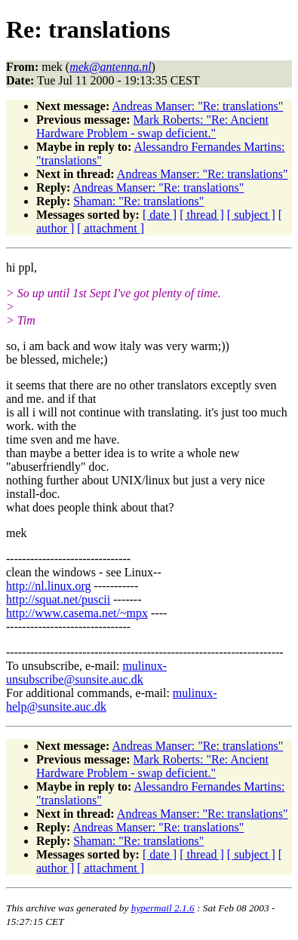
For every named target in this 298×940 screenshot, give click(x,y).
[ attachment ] (110, 228)
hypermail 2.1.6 (163, 908)
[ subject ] (251, 214)
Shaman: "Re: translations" (138, 201)
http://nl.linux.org (48, 585)
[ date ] (160, 214)
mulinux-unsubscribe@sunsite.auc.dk (86, 672)
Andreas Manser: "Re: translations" (197, 106)
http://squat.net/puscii (58, 599)
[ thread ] (202, 214)
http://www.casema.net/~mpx (77, 613)
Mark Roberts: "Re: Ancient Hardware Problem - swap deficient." (152, 126)
